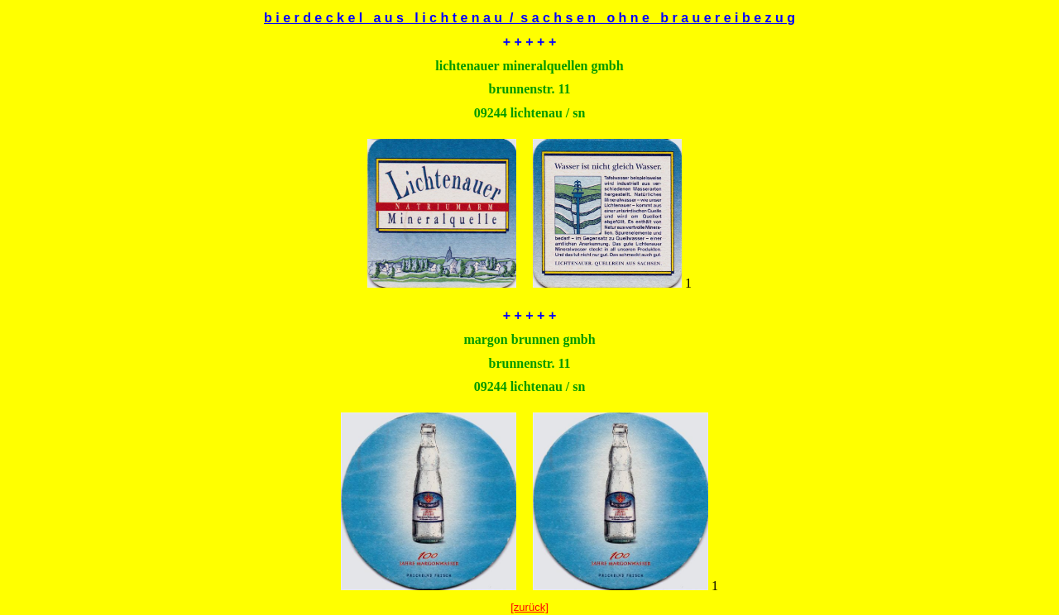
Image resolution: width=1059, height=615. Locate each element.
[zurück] (529, 607)
